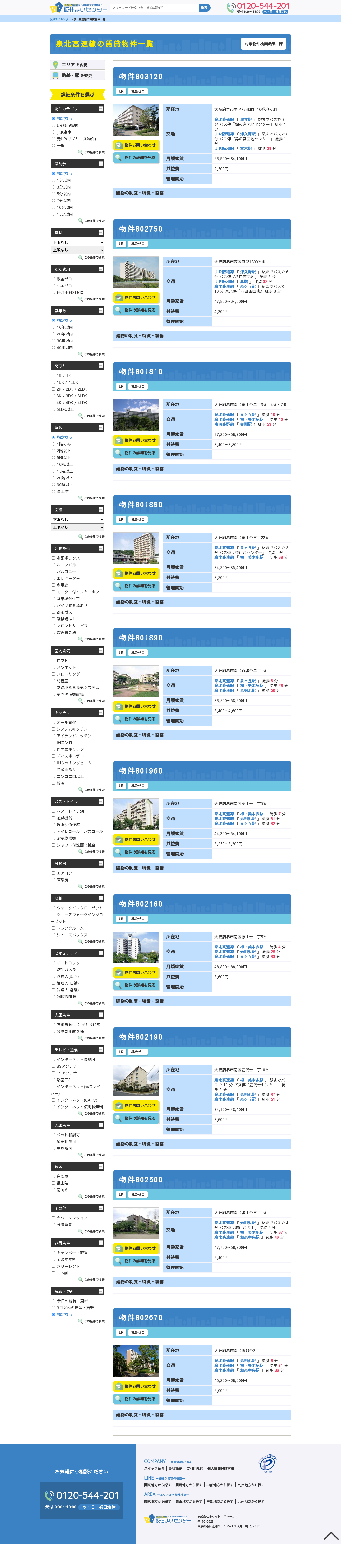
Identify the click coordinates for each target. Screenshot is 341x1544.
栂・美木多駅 (251, 419)
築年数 (60, 310)
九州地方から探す (251, 1484)
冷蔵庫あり (64, 769)
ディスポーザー (68, 756)
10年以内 (62, 327)
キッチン (62, 712)
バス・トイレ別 (68, 811)
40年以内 (62, 347)
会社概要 (175, 1468)
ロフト (60, 660)
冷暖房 (60, 863)
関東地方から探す (157, 1484)
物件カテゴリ (66, 108)
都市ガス (62, 612)
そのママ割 (64, 1259)
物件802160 (141, 904)
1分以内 (61, 180)
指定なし (62, 118)
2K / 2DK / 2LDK (69, 388)
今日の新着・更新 (70, 1300)
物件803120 (141, 76)
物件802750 (141, 229)
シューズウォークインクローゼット (77, 918)
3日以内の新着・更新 (73, 1307)
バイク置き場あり (70, 605)
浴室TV (61, 1079)
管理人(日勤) (65, 983)
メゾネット (64, 667)
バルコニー (64, 571)
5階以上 (61, 457)
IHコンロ (62, 742)
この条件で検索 (94, 152)
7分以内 (61, 200)
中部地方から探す (220, 1484)
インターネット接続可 (73, 1059)
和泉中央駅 (250, 1237)
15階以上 (62, 471)
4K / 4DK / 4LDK (69, 402)
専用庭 (60, 585)
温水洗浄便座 (66, 824)
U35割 (60, 1272)
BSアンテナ (64, 1066)
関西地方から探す (188, 1484)
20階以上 (62, 477)
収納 (58, 898)
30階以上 (62, 484)
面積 (58, 509)
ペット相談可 (66, 1134)
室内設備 (62, 650)
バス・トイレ (66, 801)
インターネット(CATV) (74, 1100)
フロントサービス (70, 625)
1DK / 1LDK (65, 382)
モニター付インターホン (75, 591)
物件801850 (141, 504)
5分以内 (61, 193)
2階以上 (61, 450)
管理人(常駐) (65, 989)
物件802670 (141, 1317)
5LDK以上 (63, 409)
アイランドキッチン (72, 735)
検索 (204, 7)
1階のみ (61, 444)
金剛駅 (246, 424)
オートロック (66, 962)
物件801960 (141, 771)
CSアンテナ (64, 1072)
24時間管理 (64, 996)
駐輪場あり (64, 618)
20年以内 (62, 333)
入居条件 (62, 1014)
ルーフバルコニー (70, 564)
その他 (60, 1208)
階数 (58, 427)
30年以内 (62, 340)
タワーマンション (70, 1217)
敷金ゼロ (62, 278)
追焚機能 (62, 817)
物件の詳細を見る (140, 158)
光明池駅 (248, 690)
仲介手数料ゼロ (68, 292)
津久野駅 (248, 133)
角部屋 (60, 1176)
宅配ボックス (66, 558)
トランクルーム (68, 928)
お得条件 (62, 1242)
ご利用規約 (194, 1468)
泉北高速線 (224, 119)
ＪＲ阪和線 (224, 133)
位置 (58, 1166)
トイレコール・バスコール (77, 831)
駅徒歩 (60, 163)
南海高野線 (224, 424)
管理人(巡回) (65, 976)
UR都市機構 (65, 125)
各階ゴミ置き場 (68, 1031)
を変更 (74, 65)
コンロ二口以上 (68, 776)
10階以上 (62, 464)
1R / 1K (61, 375)
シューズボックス (70, 934)
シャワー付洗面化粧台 (73, 844)
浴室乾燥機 (64, 838)
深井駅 (246, 119)
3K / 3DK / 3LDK (69, 395)
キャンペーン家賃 (70, 1252)
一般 (58, 145)
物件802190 (141, 1037)
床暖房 (60, 879)
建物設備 (62, 548)
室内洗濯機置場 (68, 694)
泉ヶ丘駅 (248, 286)
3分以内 (61, 187)
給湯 (58, 783)
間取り (60, 365)
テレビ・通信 (66, 1049)
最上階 (60, 491)
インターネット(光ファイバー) (76, 1090)
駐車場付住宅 (66, 598)
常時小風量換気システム (75, 687)
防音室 (60, 680)
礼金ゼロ (62, 285)
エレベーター (66, 578)
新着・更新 (64, 1291)
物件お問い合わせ (140, 145)
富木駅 (246, 148)
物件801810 (141, 371)
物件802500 (141, 1179)
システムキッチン (70, 729)
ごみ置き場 (64, 632)
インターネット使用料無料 (77, 1106)
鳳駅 (244, 281)
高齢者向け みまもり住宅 (76, 1024)
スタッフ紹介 (154, 1468)
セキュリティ (66, 953)
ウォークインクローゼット (77, 907)
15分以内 (62, 214)
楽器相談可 (64, 1141)
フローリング (66, 673)
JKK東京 (61, 132)
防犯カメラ (64, 969)
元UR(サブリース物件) (74, 138)
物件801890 (141, 637)
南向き (60, 1189)
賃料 (58, 232)
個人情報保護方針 (220, 1468)
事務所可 (62, 1148)
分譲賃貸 (62, 1224)
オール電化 (64, 722)
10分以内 (62, 207)
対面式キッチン (68, 749)
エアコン (62, 872)
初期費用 (62, 269)
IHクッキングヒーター (74, 762)
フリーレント (66, 1266)
